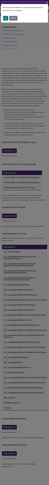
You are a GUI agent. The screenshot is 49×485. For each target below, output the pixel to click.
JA (6, 18)
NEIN (13, 18)
